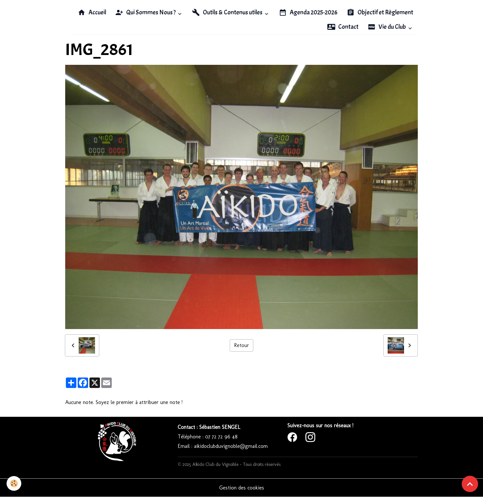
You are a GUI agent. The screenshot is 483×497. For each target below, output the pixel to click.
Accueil (92, 12)
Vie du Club (387, 27)
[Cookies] (14, 483)
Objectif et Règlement (380, 12)
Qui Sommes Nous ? (146, 12)
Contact (342, 27)
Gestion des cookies (241, 488)
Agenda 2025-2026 (308, 12)
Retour (241, 345)
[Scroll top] (470, 484)
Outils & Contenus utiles (227, 12)
